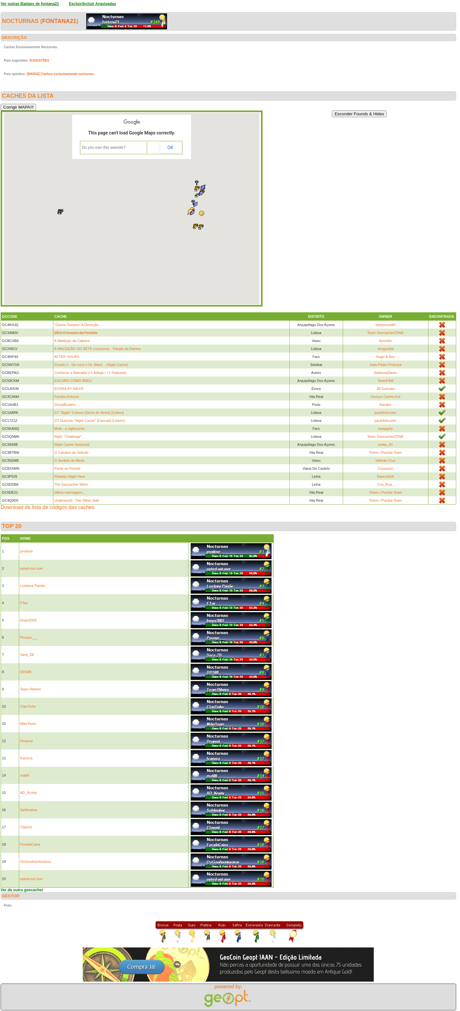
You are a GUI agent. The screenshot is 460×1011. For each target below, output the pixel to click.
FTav (24, 603)
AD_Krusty (28, 792)
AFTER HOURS (67, 357)
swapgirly (385, 428)
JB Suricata (385, 389)
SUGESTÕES (39, 60)
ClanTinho (28, 706)
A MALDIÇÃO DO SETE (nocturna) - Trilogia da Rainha (97, 349)
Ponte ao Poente (67, 468)
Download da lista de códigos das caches (48, 507)
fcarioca (26, 758)
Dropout (26, 741)
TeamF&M (386, 381)
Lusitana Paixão (32, 586)
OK (170, 147)
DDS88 (25, 672)
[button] (201, 227)
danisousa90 (385, 325)
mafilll (24, 775)
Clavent (26, 827)
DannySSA (385, 476)
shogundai (385, 349)
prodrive (26, 551)
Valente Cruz (385, 460)
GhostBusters (65, 405)
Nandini (385, 405)
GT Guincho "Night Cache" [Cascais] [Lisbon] (89, 420)
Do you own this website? (104, 147)
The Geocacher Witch (71, 484)
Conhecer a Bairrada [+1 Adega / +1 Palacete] (90, 373)
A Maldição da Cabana (72, 341)
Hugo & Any (385, 357)
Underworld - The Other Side (76, 500)
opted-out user (31, 568)
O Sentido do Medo (69, 460)
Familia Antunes (66, 397)
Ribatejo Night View (69, 476)
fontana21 (59, 21)
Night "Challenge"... (69, 436)
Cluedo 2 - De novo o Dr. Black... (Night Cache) (91, 365)
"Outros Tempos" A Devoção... (77, 325)
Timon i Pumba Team (385, 452)
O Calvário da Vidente (71, 452)
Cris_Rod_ (385, 484)
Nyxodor (385, 341)
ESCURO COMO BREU (73, 381)
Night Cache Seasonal (71, 444)
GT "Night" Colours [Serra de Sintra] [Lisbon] (89, 412)
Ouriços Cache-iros (386, 397)
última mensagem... (69, 492)
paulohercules (385, 412)
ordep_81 (385, 444)
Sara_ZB (27, 655)
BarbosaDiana (385, 373)
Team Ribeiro (30, 689)
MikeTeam (28, 724)
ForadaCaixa (30, 844)
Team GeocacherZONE (385, 333)
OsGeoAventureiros (35, 861)
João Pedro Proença (385, 365)
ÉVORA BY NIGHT (69, 389)
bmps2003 (28, 620)
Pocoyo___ (29, 637)
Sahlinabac (28, 810)
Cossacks (385, 468)
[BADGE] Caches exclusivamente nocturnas (60, 74)
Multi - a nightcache (69, 428)
